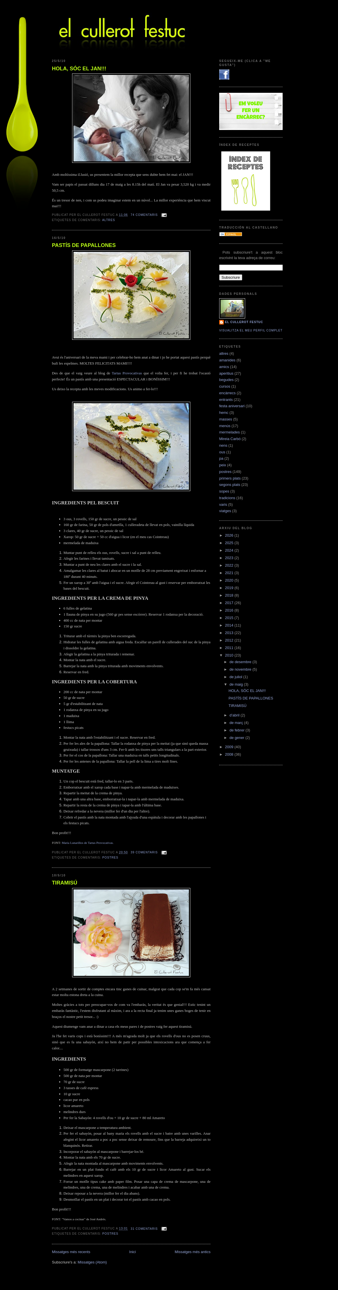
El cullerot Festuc (244, 322)
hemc (223, 412)
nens (223, 445)
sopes (224, 491)
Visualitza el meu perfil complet (251, 330)
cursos (224, 386)
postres (110, 857)
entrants (226, 399)
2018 (229, 595)
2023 (229, 558)
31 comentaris (144, 1228)
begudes (226, 380)
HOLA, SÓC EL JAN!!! (79, 68)
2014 (229, 625)
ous (222, 452)
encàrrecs (227, 393)
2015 (229, 618)
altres (108, 220)
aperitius (226, 373)
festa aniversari (232, 406)
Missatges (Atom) (92, 1262)
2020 (229, 580)
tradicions (227, 498)
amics (224, 367)
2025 (229, 543)
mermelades (229, 432)
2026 (229, 535)
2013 (229, 633)
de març (237, 723)
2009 (229, 747)
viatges (225, 511)
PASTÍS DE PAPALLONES (84, 245)
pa (221, 458)
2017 (229, 603)
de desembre (241, 662)
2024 (229, 550)
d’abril (235, 715)
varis (223, 504)
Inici (132, 1252)
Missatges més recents (71, 1252)
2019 (229, 588)
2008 (229, 754)
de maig (237, 684)
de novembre (241, 669)
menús (224, 426)
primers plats (230, 478)
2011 (229, 648)
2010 (229, 655)
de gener (237, 737)
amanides (227, 360)
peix (222, 465)
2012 (229, 640)
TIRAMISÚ (64, 883)
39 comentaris (144, 852)
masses (225, 419)
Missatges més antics (193, 1252)
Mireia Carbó (230, 439)
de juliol (236, 677)
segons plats (229, 484)
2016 (229, 610)
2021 (229, 573)
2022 (229, 565)
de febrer (238, 730)
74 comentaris (144, 214)
